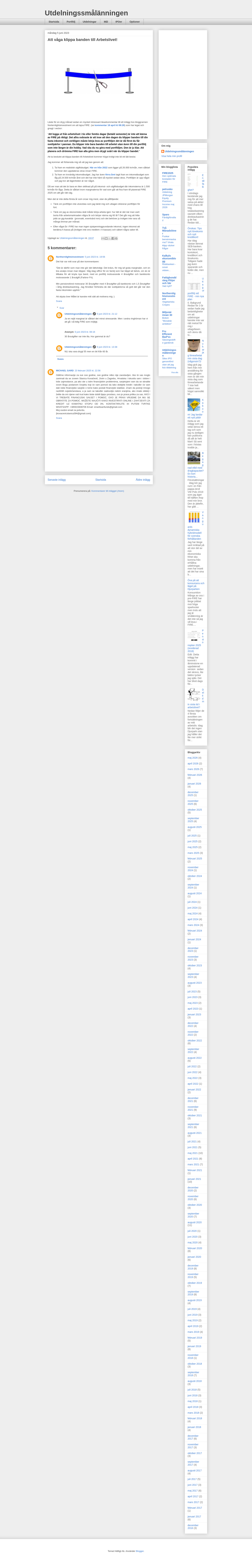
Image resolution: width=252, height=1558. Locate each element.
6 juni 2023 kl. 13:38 (107, 347)
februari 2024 (195, 930)
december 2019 (193, 1267)
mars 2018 (193, 1412)
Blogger (140, 1551)
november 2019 (193, 1276)
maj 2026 (193, 757)
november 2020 (193, 1198)
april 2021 (193, 1158)
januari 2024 (194, 939)
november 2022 (193, 1033)
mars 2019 (193, 1332)
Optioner (135, 21)
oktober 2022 (195, 1040)
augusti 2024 (195, 893)
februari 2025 (195, 858)
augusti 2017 (195, 1470)
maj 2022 (193, 1078)
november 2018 (193, 1356)
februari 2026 (195, 774)
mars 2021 (193, 1164)
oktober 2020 (195, 1204)
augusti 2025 (195, 827)
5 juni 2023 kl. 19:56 (95, 256)
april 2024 (193, 919)
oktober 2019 (195, 1283)
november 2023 (193, 958)
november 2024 (193, 869)
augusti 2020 (195, 1222)
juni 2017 (193, 1484)
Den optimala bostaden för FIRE (169, 179)
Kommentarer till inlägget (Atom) (107, 491)
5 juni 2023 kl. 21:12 (107, 314)
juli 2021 (192, 1141)
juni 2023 (193, 997)
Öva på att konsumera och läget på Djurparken (196, 584)
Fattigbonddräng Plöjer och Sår (169, 280)
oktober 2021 (195, 1115)
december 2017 (193, 1437)
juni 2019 (193, 1314)
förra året (110, 174)
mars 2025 (193, 853)
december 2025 (193, 794)
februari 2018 (195, 1418)
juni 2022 (193, 1072)
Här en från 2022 (98, 167)
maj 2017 (193, 1490)
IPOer (118, 21)
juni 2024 (193, 907)
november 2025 (193, 802)
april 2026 (193, 763)
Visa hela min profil (171, 156)
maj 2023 (193, 1003)
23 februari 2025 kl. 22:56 (87, 370)
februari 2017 (195, 1507)
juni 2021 (193, 1147)
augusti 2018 (195, 1381)
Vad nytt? (167, 286)
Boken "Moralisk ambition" (167, 321)
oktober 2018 (195, 1363)
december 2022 (193, 1024)
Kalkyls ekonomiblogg (169, 258)
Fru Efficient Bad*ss (167, 334)
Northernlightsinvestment (70, 256)
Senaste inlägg (57, 479)
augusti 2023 (195, 982)
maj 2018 (193, 1401)
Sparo (165, 214)
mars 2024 (193, 925)
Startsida (54, 21)
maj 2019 (193, 1320)
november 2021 (193, 1108)
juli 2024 (192, 902)
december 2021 (193, 1099)
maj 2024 (193, 913)
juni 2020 (193, 1236)
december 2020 (193, 1189)
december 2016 (193, 1527)
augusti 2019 (195, 1300)
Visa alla (174, 372)
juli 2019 (192, 1309)
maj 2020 (193, 1242)
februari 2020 (195, 1248)
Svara (59, 301)
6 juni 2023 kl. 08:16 (85, 332)
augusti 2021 (195, 1133)
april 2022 (193, 1083)
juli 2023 (192, 991)
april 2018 (193, 1407)
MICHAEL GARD (65, 370)
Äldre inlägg (143, 479)
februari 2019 (195, 1337)
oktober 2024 (195, 876)
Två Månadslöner (169, 230)
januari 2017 (194, 1516)
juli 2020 (192, 1231)
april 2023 (193, 1008)
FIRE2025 (167, 173)
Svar (61, 307)
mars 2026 (193, 769)
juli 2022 (192, 1066)
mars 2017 (193, 1502)
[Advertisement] (182, 83)
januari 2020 (194, 1256)
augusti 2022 (195, 1057)
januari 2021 (194, 1179)
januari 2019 (194, 1346)
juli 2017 (192, 1479)
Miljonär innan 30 (167, 313)
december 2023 (193, 950)
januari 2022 (194, 1089)
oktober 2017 (195, 1453)
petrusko (167, 189)
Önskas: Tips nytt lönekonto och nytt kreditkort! (195, 233)
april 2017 (193, 1496)
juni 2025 (193, 841)
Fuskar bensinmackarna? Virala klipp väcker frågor (169, 242)
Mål (106, 21)
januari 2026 (194, 783)
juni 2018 (193, 1395)
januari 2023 (194, 1014)
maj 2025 (193, 847)
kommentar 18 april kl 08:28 (110, 125)
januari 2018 (194, 1427)
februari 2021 (195, 1170)
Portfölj (71, 21)
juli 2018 (192, 1389)
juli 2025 (192, 835)
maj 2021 (193, 1153)
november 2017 (193, 1446)
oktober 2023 (195, 965)
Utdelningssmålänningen (86, 13)
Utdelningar (89, 21)
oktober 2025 (195, 809)
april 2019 (193, 1326)
